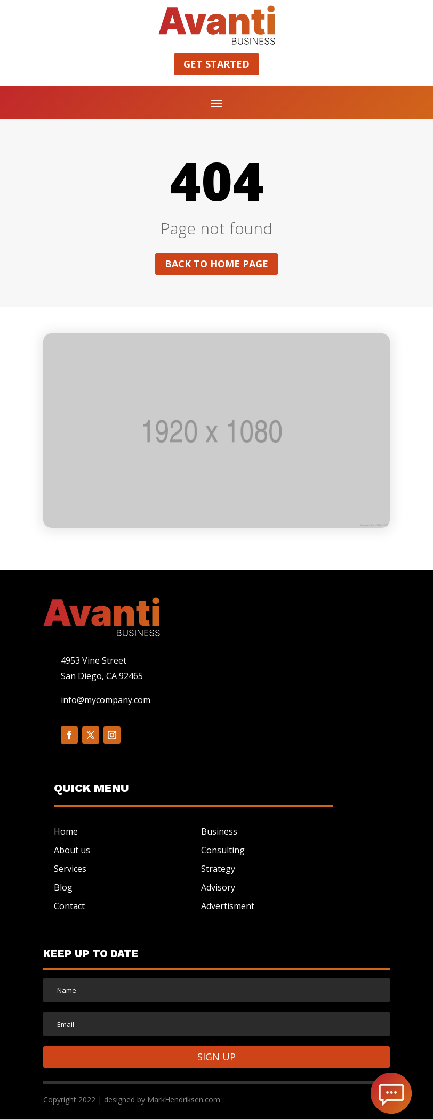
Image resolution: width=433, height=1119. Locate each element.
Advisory (218, 887)
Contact (69, 906)
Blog (63, 887)
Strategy (218, 869)
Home (66, 831)
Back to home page (216, 263)
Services (70, 869)
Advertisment (227, 906)
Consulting (223, 850)
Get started (216, 64)
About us (72, 850)
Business (219, 831)
